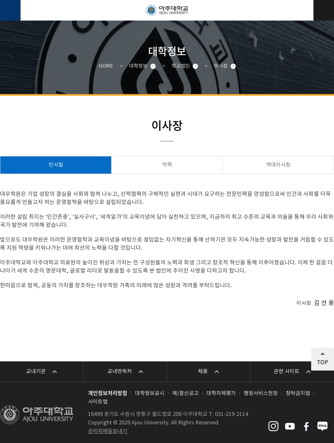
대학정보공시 (149, 393)
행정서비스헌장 (261, 393)
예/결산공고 (185, 393)
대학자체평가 (221, 393)
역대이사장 (278, 165)
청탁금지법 (298, 393)
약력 (167, 165)
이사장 (221, 66)
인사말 (56, 165)
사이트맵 (98, 402)
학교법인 (181, 66)
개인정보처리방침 (107, 393)
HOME (106, 66)
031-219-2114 (231, 414)
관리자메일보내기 (107, 431)
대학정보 (138, 66)
